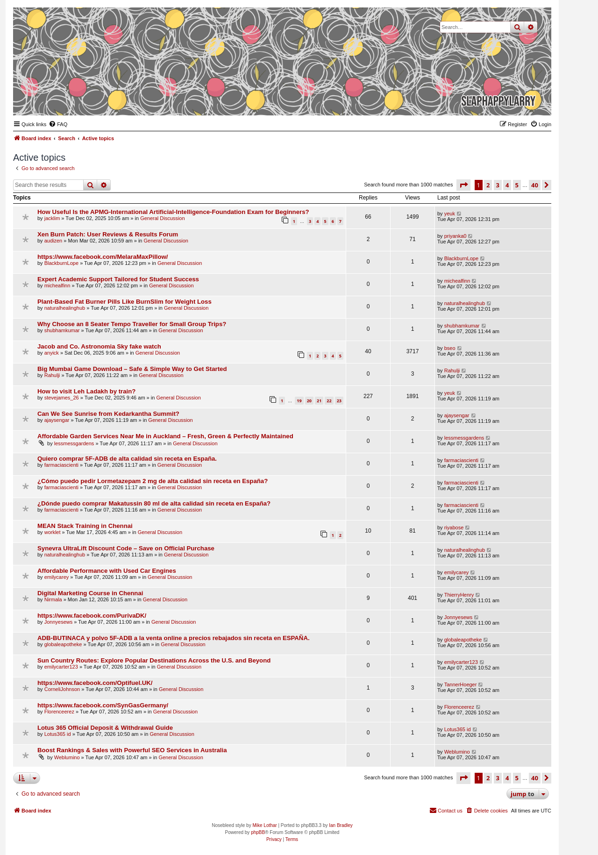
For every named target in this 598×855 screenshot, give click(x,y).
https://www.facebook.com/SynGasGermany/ (102, 705)
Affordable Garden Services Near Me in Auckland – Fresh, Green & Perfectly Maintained (165, 436)
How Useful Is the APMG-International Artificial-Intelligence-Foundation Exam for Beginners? (173, 211)
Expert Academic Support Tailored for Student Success (118, 279)
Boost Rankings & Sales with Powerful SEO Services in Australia (132, 750)
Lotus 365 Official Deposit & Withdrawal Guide (105, 727)
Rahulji (52, 375)
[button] (463, 185)
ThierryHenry (459, 595)
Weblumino (67, 757)
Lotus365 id (57, 734)
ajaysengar (57, 420)
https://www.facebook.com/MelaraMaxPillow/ (102, 256)
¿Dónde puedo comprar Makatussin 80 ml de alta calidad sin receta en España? (154, 503)
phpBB (258, 832)
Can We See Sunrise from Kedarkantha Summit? (108, 413)
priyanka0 (455, 236)
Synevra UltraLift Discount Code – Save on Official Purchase (125, 548)
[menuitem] (58, 124)
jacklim (52, 218)
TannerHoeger (460, 684)
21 (319, 401)
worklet (52, 532)
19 (299, 401)
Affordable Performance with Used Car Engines (106, 570)
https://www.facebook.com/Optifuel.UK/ (94, 682)
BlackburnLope (61, 263)
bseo (450, 348)
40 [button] (534, 185)
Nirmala (53, 599)
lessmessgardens (74, 443)
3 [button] (497, 185)
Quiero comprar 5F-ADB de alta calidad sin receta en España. (127, 458)
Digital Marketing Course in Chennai (90, 593)
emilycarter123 (61, 667)
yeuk (449, 213)
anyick (51, 353)
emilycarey (56, 577)
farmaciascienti (61, 465)
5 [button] (517, 185)
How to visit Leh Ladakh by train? (86, 391)
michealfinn (57, 285)
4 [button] (507, 185)
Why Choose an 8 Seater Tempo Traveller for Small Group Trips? (131, 324)
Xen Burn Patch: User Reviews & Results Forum (107, 234)
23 (339, 401)
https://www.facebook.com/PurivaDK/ (91, 615)
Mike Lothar (264, 825)
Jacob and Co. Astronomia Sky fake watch (99, 346)
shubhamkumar (62, 330)
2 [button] (488, 185)
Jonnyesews (58, 622)
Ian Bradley (341, 825)
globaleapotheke (63, 644)
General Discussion (162, 218)
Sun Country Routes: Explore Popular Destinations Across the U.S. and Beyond (154, 660)
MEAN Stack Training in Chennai (85, 525)
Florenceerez (59, 711)
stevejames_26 (61, 397)
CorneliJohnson (62, 689)
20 (309, 401)
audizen (53, 240)
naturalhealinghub (64, 308)
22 (329, 401)
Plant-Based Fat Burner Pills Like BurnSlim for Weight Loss (124, 301)
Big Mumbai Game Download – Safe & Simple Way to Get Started (132, 368)
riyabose (454, 527)
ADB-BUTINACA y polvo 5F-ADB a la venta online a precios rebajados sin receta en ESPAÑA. (173, 637)
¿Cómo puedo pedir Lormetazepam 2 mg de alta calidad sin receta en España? (152, 480)
